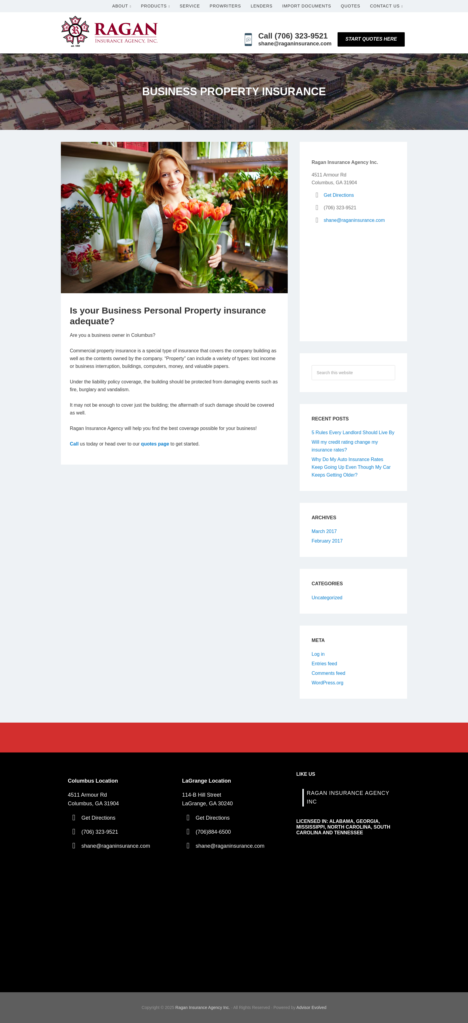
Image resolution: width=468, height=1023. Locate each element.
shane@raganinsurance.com (354, 220)
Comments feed (328, 673)
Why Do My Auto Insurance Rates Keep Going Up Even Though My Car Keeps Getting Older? (351, 467)
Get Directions (339, 195)
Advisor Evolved (311, 1007)
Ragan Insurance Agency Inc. (203, 1007)
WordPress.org (327, 682)
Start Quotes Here (371, 39)
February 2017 (327, 540)
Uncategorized (327, 597)
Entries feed (324, 663)
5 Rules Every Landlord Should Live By (353, 432)
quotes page (155, 443)
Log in (318, 654)
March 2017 (324, 531)
